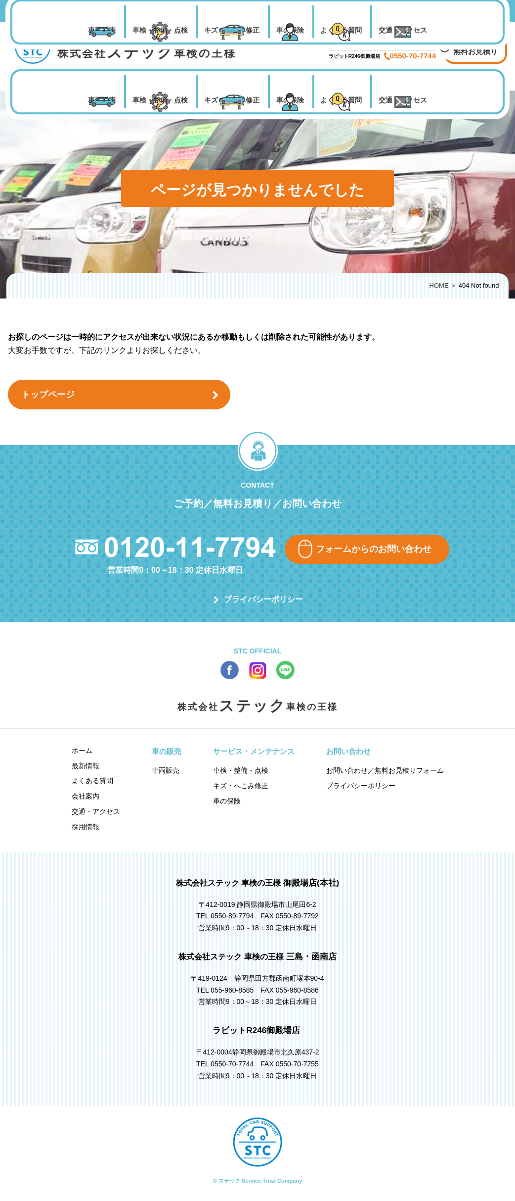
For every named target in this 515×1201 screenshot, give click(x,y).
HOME (439, 285)
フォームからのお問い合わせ (373, 549)
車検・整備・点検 (160, 100)
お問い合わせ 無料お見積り (475, 45)
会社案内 (85, 796)
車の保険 (290, 100)
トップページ (48, 395)
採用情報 (85, 827)
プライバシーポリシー (263, 599)
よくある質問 (341, 100)
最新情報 (85, 766)
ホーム (82, 750)
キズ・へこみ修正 (231, 100)
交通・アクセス (403, 100)
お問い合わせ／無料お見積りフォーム (385, 770)
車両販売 (102, 100)
